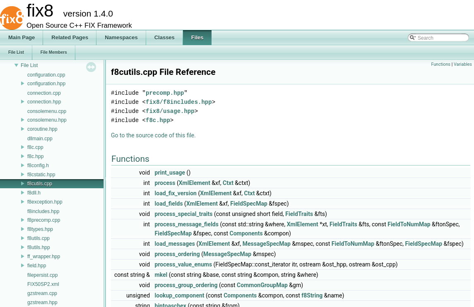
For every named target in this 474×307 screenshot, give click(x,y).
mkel (161, 274)
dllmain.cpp (40, 139)
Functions (440, 64)
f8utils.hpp (38, 247)
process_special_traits (184, 214)
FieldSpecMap (248, 203)
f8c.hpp (35, 156)
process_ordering (177, 254)
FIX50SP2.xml (43, 284)
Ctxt (228, 183)
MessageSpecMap (267, 243)
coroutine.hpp (42, 129)
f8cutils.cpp (39, 184)
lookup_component (180, 295)
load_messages (175, 243)
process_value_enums (183, 264)
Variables (463, 64)
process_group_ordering (186, 285)
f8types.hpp (40, 229)
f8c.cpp (35, 147)
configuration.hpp (46, 83)
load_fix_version (176, 193)
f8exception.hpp (45, 202)
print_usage (170, 172)
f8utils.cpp (38, 238)
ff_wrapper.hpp (43, 256)
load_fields (169, 203)
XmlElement (194, 183)
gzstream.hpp (42, 302)
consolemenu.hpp (47, 120)
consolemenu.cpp (46, 111)
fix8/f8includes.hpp (179, 102)
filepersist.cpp (42, 275)
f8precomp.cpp (43, 220)
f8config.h (38, 165)
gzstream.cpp (42, 293)
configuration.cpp (46, 75)
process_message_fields (187, 224)
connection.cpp (44, 93)
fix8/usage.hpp (170, 111)
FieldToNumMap (408, 224)
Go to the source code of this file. (153, 135)
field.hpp (36, 266)
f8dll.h (34, 193)
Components (245, 233)
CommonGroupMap (262, 285)
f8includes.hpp (43, 211)
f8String (311, 295)
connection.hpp (44, 102)
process (165, 183)
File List (29, 65)
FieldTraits (299, 214)
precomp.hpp (165, 93)
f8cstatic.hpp (41, 174)
